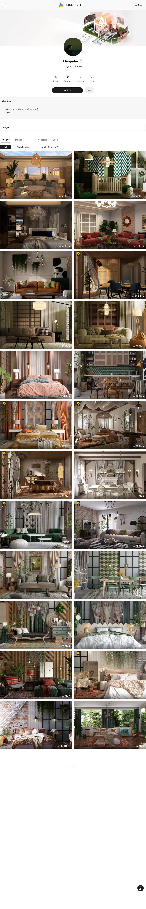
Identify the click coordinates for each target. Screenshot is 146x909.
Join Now (138, 5)
